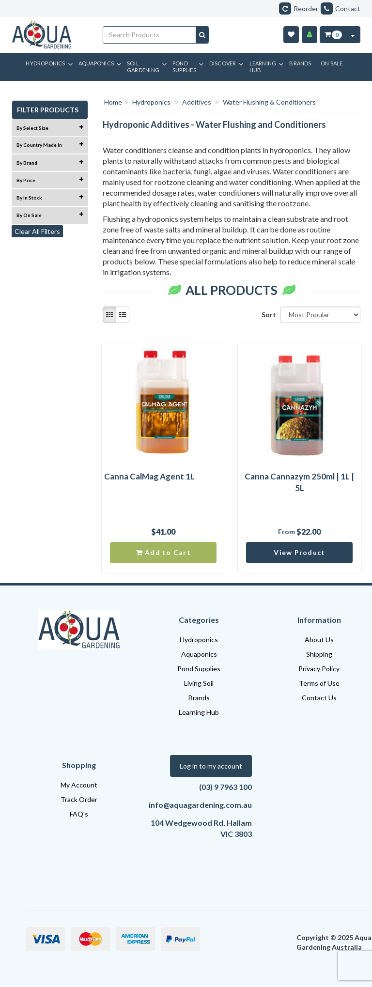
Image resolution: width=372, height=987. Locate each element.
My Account (79, 785)
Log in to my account (211, 766)
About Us (319, 639)
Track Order (79, 799)
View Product (299, 552)
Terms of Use (319, 683)
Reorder (298, 8)
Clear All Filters (37, 231)
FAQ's (79, 814)
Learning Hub (199, 712)
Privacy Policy (319, 668)
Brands (199, 698)
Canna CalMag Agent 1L (149, 476)
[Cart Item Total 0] (332, 34)
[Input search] (149, 35)
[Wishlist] (291, 34)
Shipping (319, 654)
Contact (340, 8)
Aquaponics (199, 654)
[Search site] (202, 35)
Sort (267, 314)
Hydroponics (199, 639)
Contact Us (319, 698)
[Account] (309, 34)
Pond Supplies (198, 668)
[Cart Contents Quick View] (352, 34)
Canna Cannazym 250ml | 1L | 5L (299, 482)
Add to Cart (163, 552)
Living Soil (199, 683)
